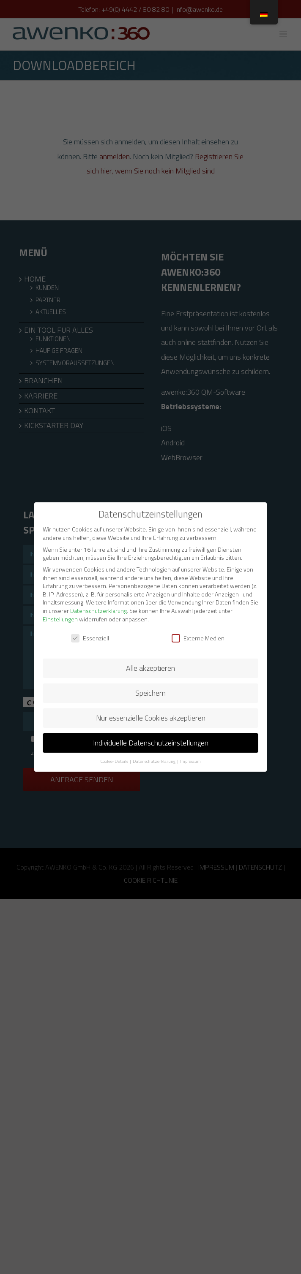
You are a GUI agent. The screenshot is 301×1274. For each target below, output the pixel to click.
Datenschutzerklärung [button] (154, 761)
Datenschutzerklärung (98, 610)
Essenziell (90, 638)
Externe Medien (198, 638)
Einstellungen (60, 619)
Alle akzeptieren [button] (150, 668)
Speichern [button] (150, 693)
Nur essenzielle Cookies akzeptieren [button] (150, 718)
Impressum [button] (190, 761)
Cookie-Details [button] (114, 761)
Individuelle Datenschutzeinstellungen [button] (150, 742)
